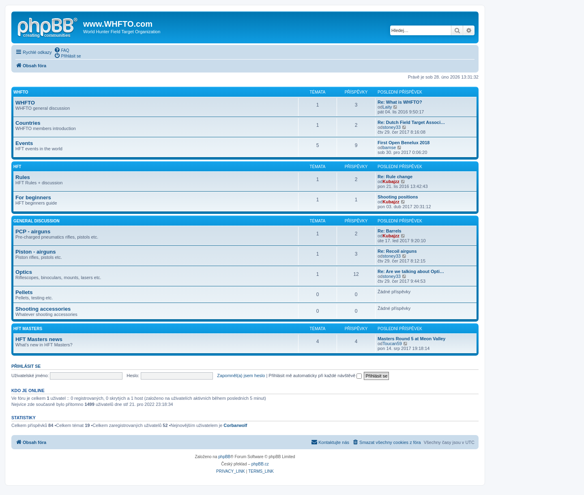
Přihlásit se (26, 366)
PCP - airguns (32, 231)
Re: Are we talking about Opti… (411, 271)
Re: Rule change (395, 176)
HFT (17, 166)
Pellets (24, 292)
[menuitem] (61, 50)
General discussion (36, 221)
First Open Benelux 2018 (403, 142)
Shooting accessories (43, 309)
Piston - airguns (35, 252)
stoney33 (391, 127)
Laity (387, 107)
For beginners (33, 197)
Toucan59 (392, 343)
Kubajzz (390, 181)
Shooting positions (398, 196)
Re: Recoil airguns (397, 251)
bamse (389, 147)
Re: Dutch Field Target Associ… (411, 122)
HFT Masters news (38, 339)
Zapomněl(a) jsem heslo (241, 375)
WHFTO (20, 92)
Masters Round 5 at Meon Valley (412, 338)
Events (24, 143)
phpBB (224, 456)
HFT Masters (27, 328)
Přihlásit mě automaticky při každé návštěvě (315, 375)
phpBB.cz (260, 464)
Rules (22, 177)
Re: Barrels (390, 230)
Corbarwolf (235, 425)
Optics (23, 272)
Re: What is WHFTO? (400, 102)
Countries (28, 123)
